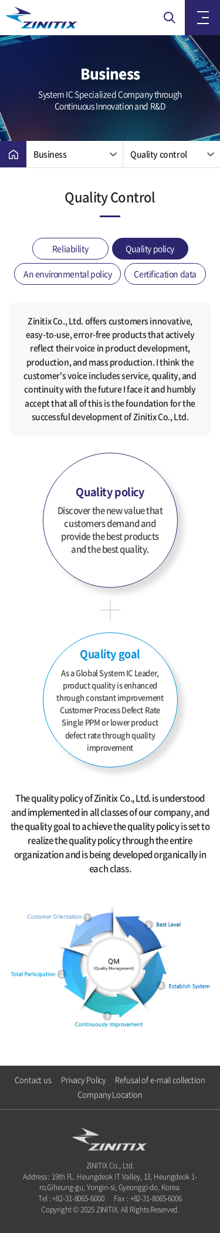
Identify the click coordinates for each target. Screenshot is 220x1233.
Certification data (165, 273)
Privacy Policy (83, 1079)
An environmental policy (67, 273)
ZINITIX (64, 17)
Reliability (70, 248)
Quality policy (150, 248)
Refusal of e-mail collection (160, 1079)
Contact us (33, 1079)
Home (13, 154)
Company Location (109, 1094)
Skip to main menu (0, 0)
